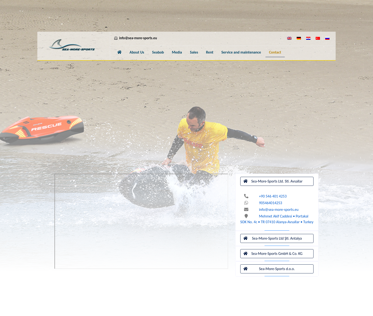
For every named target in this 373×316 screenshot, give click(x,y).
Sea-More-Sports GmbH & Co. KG (273, 254)
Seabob (158, 52)
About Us (137, 52)
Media (177, 52)
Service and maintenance (241, 52)
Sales (194, 52)
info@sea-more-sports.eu (135, 38)
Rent (209, 52)
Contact (275, 52)
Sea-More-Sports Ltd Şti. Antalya (272, 238)
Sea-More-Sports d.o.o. (269, 269)
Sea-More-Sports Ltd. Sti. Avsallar (273, 181)
